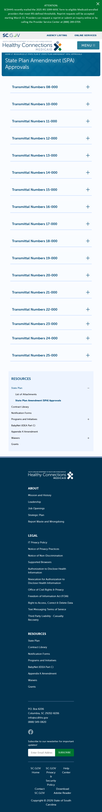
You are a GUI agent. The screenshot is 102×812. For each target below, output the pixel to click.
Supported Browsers (40, 562)
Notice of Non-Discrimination (45, 555)
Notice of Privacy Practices (43, 549)
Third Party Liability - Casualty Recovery (45, 618)
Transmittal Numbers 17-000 (52, 225)
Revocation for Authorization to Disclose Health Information (46, 581)
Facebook (30, 731)
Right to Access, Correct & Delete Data (50, 602)
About (33, 488)
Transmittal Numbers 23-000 (52, 325)
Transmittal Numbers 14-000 (52, 173)
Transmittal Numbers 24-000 (52, 339)
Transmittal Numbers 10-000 (52, 105)
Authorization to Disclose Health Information (47, 570)
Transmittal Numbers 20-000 (52, 276)
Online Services (85, 35)
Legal (33, 536)
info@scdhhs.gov (38, 717)
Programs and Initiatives (24, 419)
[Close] (98, 4)
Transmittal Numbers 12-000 (52, 139)
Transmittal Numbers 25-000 (52, 356)
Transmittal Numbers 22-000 (52, 310)
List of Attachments (26, 394)
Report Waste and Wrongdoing (46, 521)
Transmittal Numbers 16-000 (52, 208)
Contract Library (20, 406)
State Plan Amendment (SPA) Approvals (38, 400)
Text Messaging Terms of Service (47, 609)
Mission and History (39, 495)
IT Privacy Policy (37, 542)
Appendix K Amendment (24, 431)
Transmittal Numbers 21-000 (52, 293)
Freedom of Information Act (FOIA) (48, 596)
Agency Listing (57, 35)
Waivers (15, 437)
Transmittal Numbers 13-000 (52, 156)
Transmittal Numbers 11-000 (52, 122)
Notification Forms (21, 412)
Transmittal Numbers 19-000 (52, 259)
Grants (14, 444)
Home (8, 54)
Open (87, 388)
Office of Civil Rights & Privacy (46, 589)
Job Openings (36, 508)
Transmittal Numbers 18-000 (52, 242)
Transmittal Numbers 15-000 (52, 191)
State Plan (33, 54)
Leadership (34, 501)
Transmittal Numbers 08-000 (52, 88)
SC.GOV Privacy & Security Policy (51, 776)
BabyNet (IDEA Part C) (23, 425)
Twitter (37, 731)
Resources (19, 54)
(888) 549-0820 (37, 722)
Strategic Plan (36, 515)
